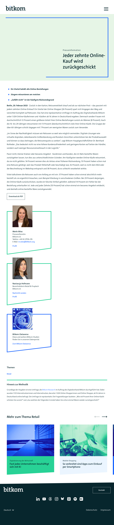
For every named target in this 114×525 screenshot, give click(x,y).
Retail (9, 374)
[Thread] (51, 500)
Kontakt (102, 490)
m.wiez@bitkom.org (26, 242)
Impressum (106, 510)
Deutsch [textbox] (7, 510)
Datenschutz (91, 510)
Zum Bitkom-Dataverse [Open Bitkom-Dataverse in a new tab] (22, 344)
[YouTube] (44, 500)
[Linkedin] (38, 500)
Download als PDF (16, 196)
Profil (15, 246)
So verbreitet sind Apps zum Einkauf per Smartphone (82, 465)
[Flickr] (82, 500)
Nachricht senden (19, 293)
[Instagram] (57, 500)
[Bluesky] (63, 500)
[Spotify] (75, 500)
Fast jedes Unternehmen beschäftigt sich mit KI (29, 465)
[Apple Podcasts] (69, 500)
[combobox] (9, 510)
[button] (104, 416)
